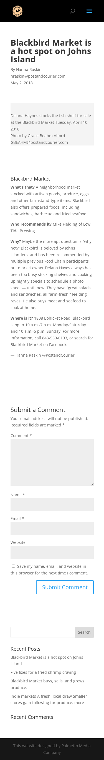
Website (18, 542)
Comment (21, 435)
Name (18, 494)
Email (17, 518)
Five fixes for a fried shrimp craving (43, 672)
